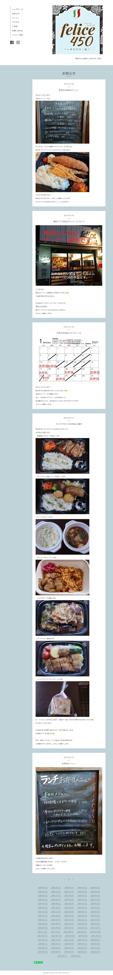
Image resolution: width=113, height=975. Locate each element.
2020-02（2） (56, 948)
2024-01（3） (95, 907)
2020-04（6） (95, 944)
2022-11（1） (82, 920)
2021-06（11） (43, 936)
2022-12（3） (69, 920)
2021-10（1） (56, 932)
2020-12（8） (56, 940)
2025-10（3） (82, 891)
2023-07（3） (43, 915)
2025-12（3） (56, 891)
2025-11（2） (69, 891)
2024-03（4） (69, 907)
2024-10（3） (43, 903)
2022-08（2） (56, 923)
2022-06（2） (82, 923)
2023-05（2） (69, 915)
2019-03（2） (76, 956)
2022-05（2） (95, 923)
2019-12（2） (82, 948)
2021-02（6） (96, 936)
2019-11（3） (95, 948)
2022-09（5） (43, 923)
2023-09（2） (82, 911)
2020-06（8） (69, 944)
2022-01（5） (82, 928)
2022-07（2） (69, 923)
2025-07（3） (56, 895)
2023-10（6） (69, 911)
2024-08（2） (69, 903)
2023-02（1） (43, 920)
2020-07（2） (56, 944)
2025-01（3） (69, 899)
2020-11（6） (69, 940)
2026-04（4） (69, 887)
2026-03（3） (82, 887)
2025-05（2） (82, 895)
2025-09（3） (95, 891)
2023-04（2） (82, 915)
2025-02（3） (56, 899)
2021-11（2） (43, 932)
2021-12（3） (95, 928)
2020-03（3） (43, 948)
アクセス (15, 22)
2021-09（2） (69, 932)
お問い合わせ (17, 30)
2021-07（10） (95, 932)
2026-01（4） (43, 891)
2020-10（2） (82, 940)
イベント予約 (17, 35)
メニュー (15, 18)
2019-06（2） (82, 952)
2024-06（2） (95, 903)
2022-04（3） (43, 928)
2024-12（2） (82, 899)
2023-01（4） (56, 920)
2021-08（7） (82, 932)
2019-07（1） (69, 952)
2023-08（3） (95, 911)
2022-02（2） (69, 928)
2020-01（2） (69, 948)
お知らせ (15, 13)
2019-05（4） (95, 952)
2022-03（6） (56, 928)
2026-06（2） (43, 887)
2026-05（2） (56, 887)
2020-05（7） (82, 944)
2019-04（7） (63, 956)
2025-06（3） (69, 895)
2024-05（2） (43, 907)
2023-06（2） (56, 915)
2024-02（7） (82, 907)
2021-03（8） (83, 936)
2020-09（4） (95, 940)
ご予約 (15, 26)
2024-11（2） (95, 899)
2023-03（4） (95, 915)
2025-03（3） (43, 899)
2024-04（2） (56, 907)
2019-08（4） (56, 952)
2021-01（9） (43, 940)
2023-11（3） (56, 911)
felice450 (51, 973)
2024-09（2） (56, 903)
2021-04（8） (70, 936)
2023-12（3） (43, 911)
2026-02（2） (95, 887)
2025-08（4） (43, 895)
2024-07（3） (82, 903)
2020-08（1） (43, 944)
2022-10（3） (95, 920)
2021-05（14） (57, 936)
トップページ (17, 9)
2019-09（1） (43, 952)
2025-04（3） (95, 895)
